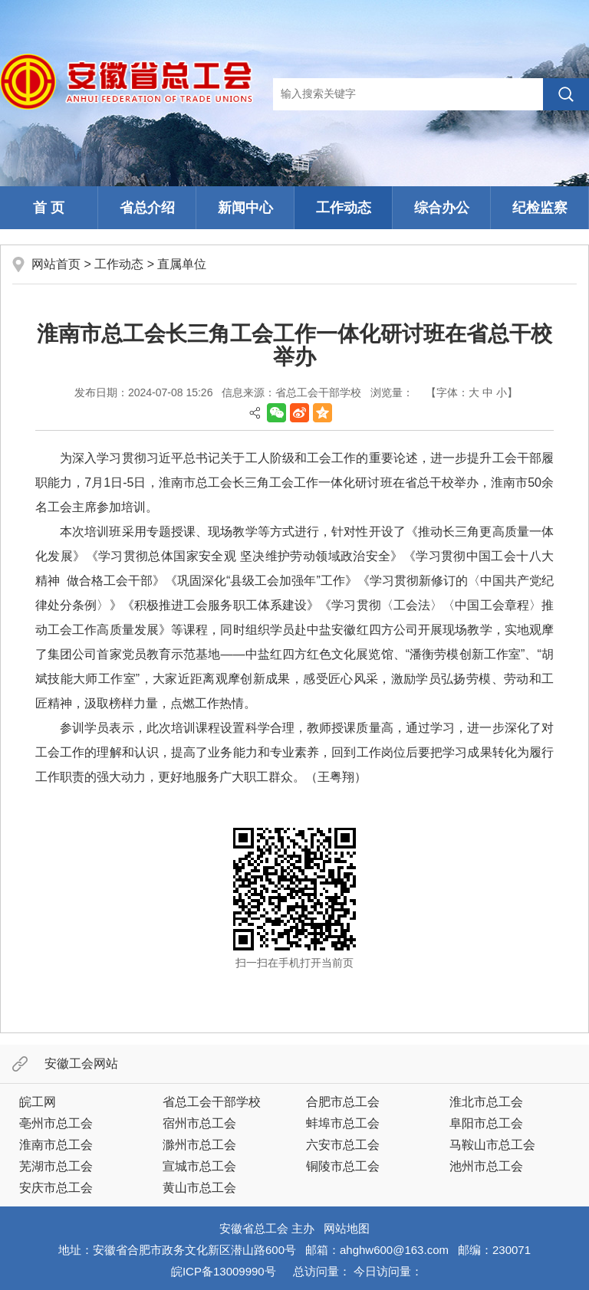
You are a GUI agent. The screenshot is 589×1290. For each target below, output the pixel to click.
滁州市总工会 (199, 1144)
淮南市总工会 (56, 1144)
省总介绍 (147, 207)
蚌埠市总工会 (343, 1123)
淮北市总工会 (486, 1101)
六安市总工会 (343, 1144)
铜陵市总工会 (343, 1166)
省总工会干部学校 (212, 1101)
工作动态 (343, 207)
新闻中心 (245, 207)
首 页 (48, 207)
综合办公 (441, 207)
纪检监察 (540, 207)
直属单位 (181, 264)
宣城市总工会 (199, 1166)
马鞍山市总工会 (492, 1144)
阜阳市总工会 (486, 1123)
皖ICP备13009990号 (223, 1271)
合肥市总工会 (343, 1101)
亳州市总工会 (56, 1123)
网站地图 (347, 1228)
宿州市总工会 (199, 1123)
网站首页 (56, 264)
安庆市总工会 (56, 1187)
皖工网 (37, 1101)
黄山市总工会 (199, 1187)
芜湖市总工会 (56, 1166)
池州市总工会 (486, 1166)
